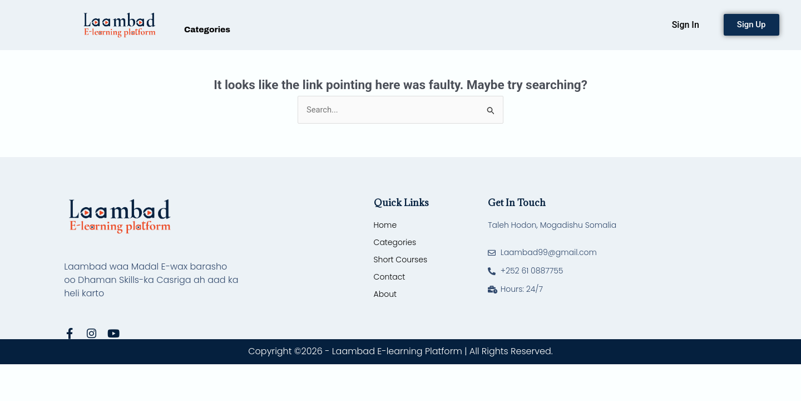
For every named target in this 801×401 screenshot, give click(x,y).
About (385, 294)
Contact (390, 277)
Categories (207, 29)
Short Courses (400, 260)
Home (385, 225)
